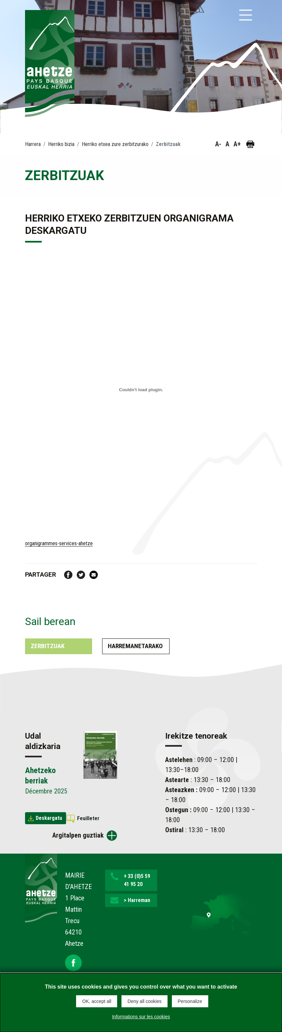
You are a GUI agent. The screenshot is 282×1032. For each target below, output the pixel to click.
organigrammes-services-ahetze (59, 543)
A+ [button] (237, 144)
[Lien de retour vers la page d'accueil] (41, 887)
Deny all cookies (144, 1001)
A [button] (227, 144)
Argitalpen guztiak (78, 835)
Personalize (190, 1001)
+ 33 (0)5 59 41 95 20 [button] (137, 880)
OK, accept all (96, 1001)
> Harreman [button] (137, 900)
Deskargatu (49, 818)
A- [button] (218, 144)
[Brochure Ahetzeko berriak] (100, 754)
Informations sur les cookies (141, 1016)
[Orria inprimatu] (250, 144)
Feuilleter (88, 818)
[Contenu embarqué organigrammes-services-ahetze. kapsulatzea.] (141, 390)
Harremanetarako (135, 646)
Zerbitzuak (47, 646)
